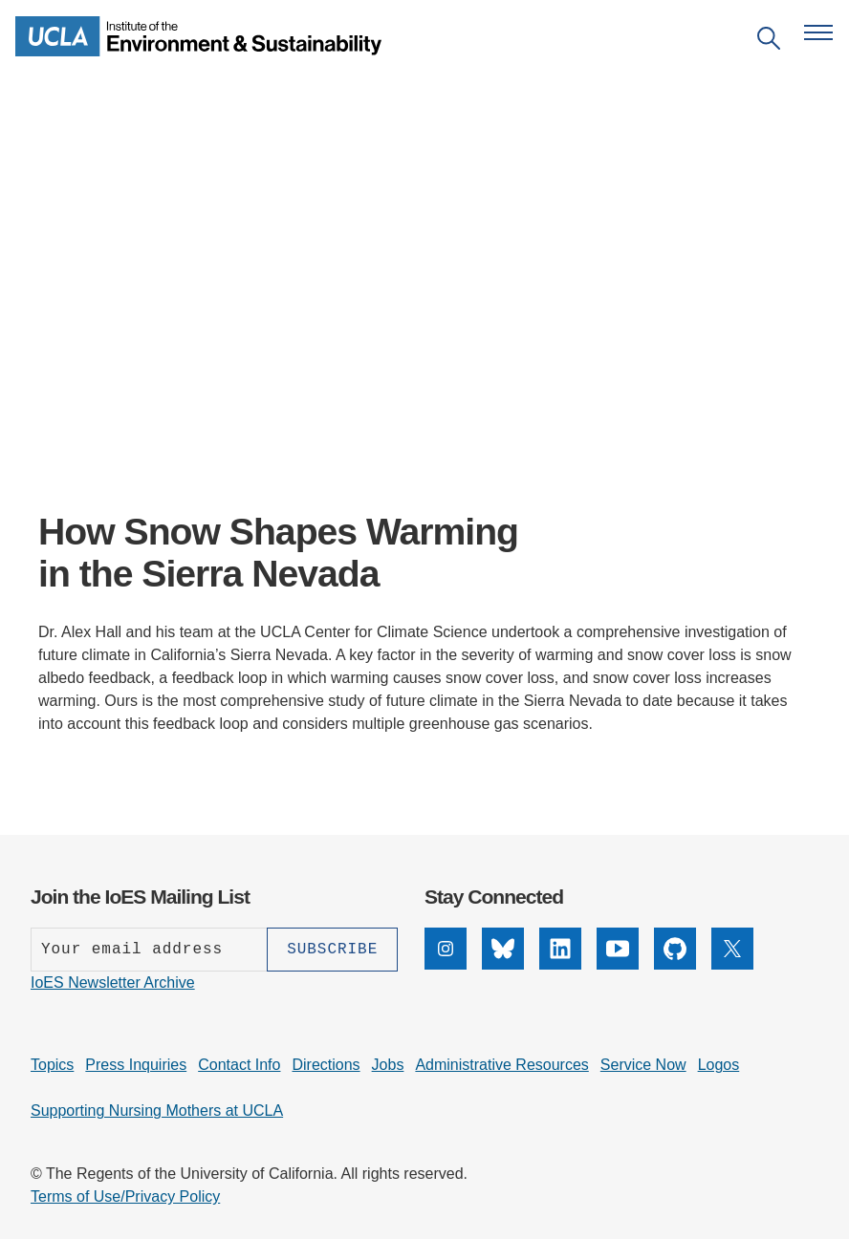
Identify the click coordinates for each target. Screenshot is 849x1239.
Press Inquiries (135, 1065)
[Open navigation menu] (818, 32)
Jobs (388, 1065)
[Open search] (768, 41)
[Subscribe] (332, 950)
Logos (719, 1065)
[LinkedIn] (560, 964)
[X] (732, 964)
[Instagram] (445, 964)
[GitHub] (675, 964)
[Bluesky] (503, 964)
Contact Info (239, 1065)
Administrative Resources (501, 1065)
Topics (52, 1065)
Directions (325, 1065)
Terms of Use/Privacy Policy (125, 1196)
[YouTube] (618, 964)
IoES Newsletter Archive (113, 982)
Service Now (643, 1065)
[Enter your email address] (149, 950)
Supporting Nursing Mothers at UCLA (157, 1110)
